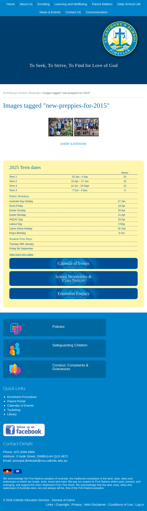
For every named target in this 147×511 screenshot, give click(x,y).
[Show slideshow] (73, 144)
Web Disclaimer (95, 504)
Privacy (77, 504)
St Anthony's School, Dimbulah (99, 49)
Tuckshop (13, 410)
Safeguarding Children (69, 345)
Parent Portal (16, 401)
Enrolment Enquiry (74, 293)
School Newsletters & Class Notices (73, 278)
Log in (139, 504)
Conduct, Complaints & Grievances (70, 367)
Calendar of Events (73, 263)
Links (49, 504)
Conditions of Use (120, 504)
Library (12, 414)
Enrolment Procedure (22, 397)
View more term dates (21, 254)
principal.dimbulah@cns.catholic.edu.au (40, 460)
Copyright (62, 504)
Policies (58, 327)
